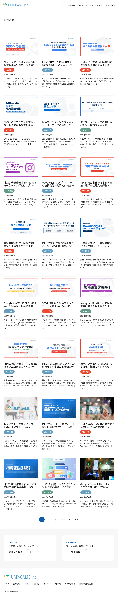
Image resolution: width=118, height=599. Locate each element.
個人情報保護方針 (86, 583)
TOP (7, 583)
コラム (26, 583)
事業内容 (81, 5)
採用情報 (57, 583)
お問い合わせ (110, 5)
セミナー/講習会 (96, 5)
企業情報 (71, 5)
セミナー (46, 583)
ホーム (62, 5)
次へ (76, 519)
